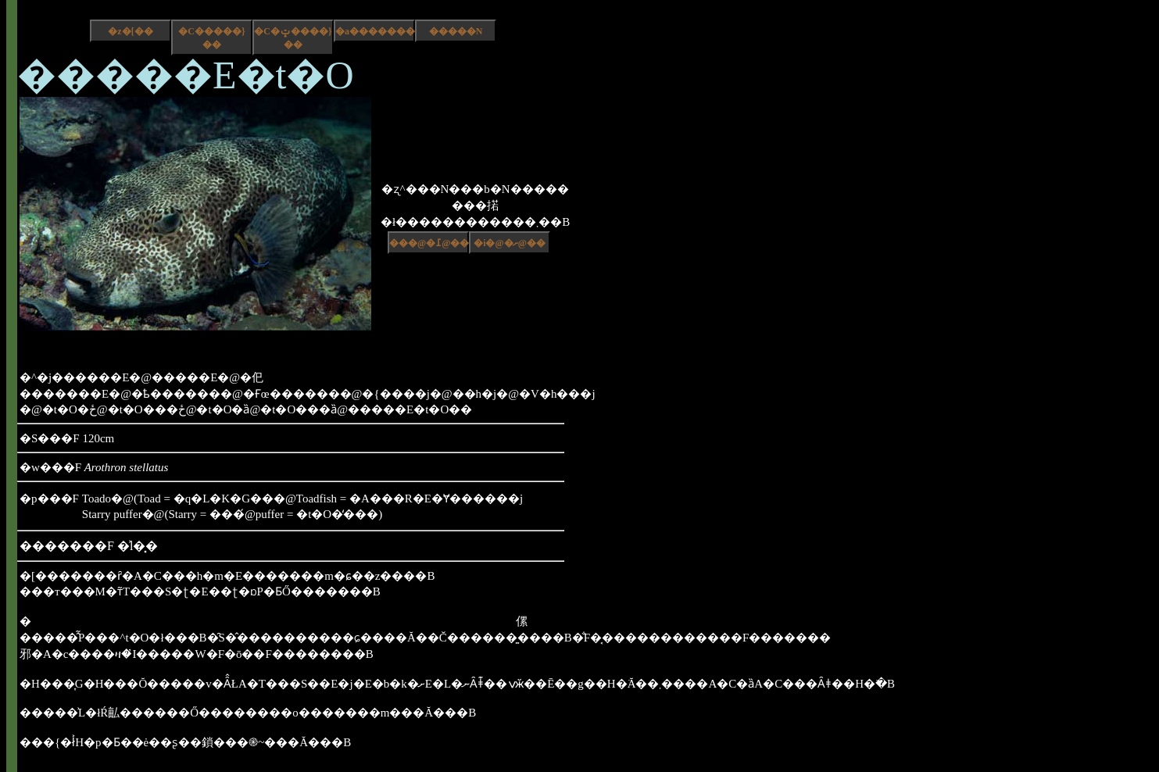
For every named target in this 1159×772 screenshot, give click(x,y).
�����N (456, 31)
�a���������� (375, 31)
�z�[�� (130, 31)
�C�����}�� (211, 38)
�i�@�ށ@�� (510, 243)
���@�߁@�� (429, 243)
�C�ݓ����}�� (292, 38)
